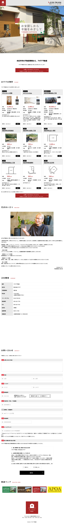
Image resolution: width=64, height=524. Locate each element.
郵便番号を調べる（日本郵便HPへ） (39, 396)
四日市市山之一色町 (49, 130)
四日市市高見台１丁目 (8, 162)
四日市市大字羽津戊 (8, 130)
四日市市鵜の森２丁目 (50, 93)
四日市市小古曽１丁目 (29, 130)
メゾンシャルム (27, 93)
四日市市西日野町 (28, 162)
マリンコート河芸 (7, 93)
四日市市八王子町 (49, 162)
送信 (31, 473)
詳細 (18, 123)
